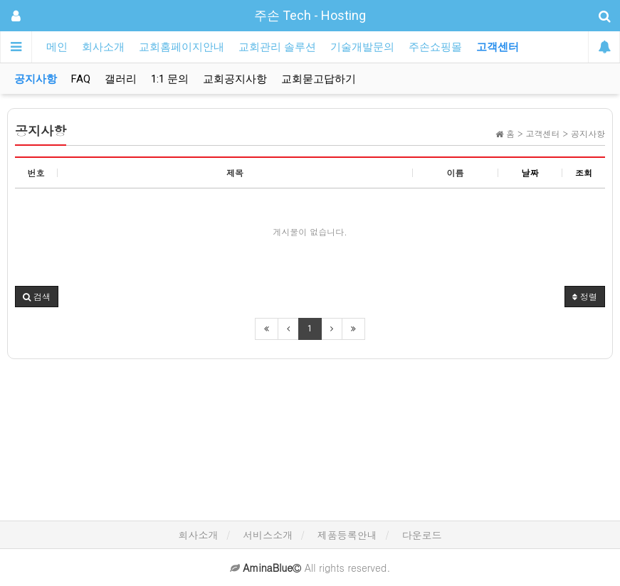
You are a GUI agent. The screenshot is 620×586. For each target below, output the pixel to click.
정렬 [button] (584, 296)
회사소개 (103, 47)
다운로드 (422, 535)
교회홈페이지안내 (181, 47)
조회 (583, 172)
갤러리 (121, 79)
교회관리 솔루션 (277, 47)
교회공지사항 (235, 79)
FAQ (80, 79)
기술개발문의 (362, 47)
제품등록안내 (347, 535)
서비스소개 (268, 535)
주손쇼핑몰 (435, 47)
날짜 (530, 172)
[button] (36, 296)
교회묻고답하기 (318, 79)
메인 (57, 47)
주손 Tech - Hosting (310, 15)
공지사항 (35, 79)
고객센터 (497, 47)
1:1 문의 (170, 79)
